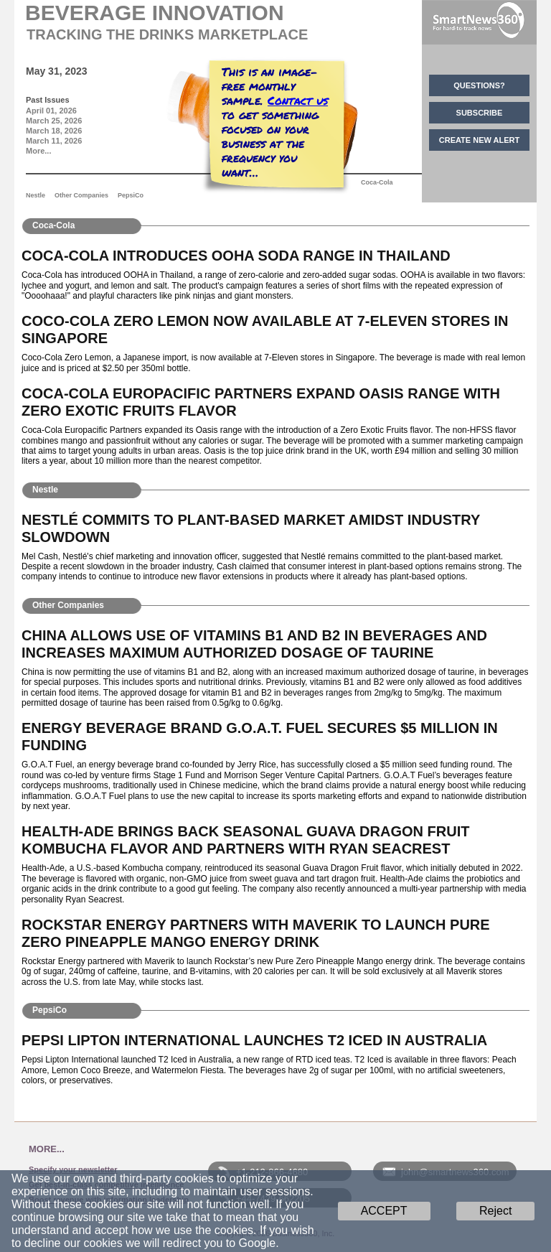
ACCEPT (384, 1211)
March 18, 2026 (54, 130)
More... (38, 150)
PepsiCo (130, 195)
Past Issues (48, 99)
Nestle (35, 195)
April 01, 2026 (51, 110)
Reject (495, 1211)
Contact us (298, 100)
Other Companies (81, 195)
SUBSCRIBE (479, 112)
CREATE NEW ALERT (479, 140)
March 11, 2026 (54, 140)
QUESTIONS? (479, 85)
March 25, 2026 (54, 120)
